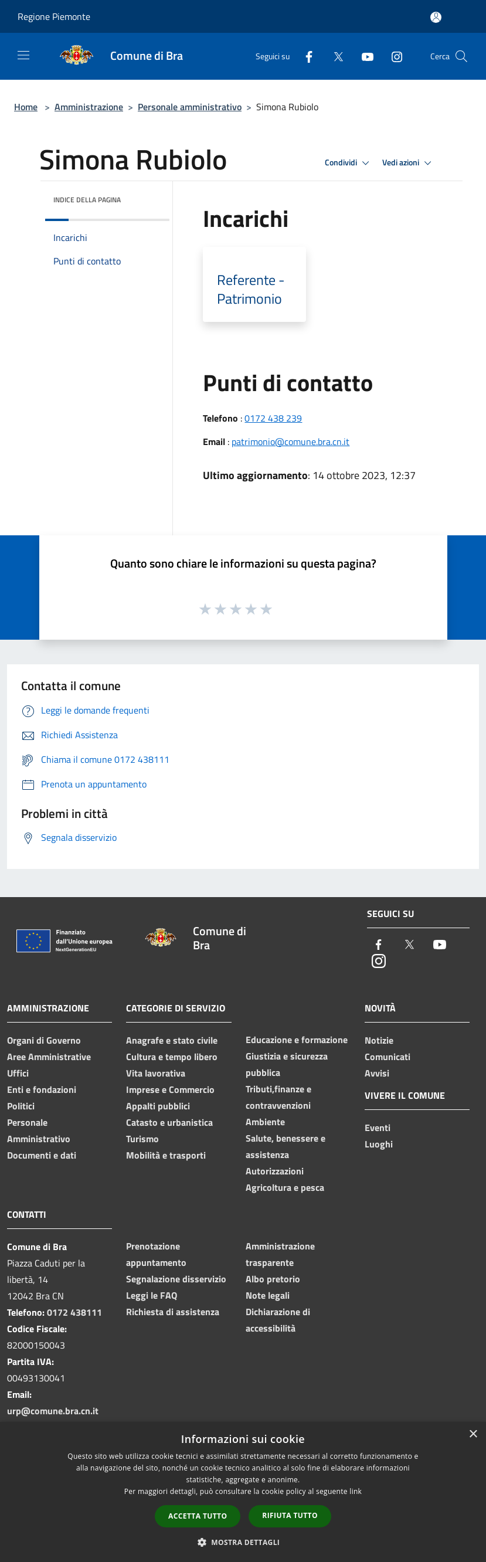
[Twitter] (333, 56)
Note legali (268, 1295)
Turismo (142, 1139)
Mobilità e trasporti (166, 1155)
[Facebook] (304, 56)
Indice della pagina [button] (87, 199)
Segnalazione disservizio (176, 1279)
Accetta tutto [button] (197, 1516)
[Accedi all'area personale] (436, 17)
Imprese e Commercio (170, 1089)
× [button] (472, 1434)
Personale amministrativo (190, 107)
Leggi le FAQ (151, 1295)
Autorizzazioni (275, 1171)
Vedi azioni (408, 163)
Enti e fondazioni (41, 1089)
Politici (21, 1106)
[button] (243, 1542)
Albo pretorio (273, 1279)
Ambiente (265, 1122)
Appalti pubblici (158, 1106)
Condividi (349, 163)
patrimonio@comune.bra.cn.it (290, 441)
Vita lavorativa (155, 1073)
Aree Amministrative (49, 1057)
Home (26, 107)
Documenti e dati (41, 1155)
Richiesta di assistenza (172, 1312)
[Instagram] (392, 56)
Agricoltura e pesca (285, 1187)
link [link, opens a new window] (355, 1491)
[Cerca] (461, 56)
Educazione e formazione (297, 1040)
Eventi (377, 1127)
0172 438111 (74, 1312)
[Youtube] (363, 56)
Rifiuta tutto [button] (290, 1515)
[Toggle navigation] (23, 55)
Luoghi (379, 1144)
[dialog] (243, 1492)
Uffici (18, 1073)
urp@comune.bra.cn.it (52, 1411)
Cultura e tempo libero (171, 1057)
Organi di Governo (44, 1040)
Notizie (379, 1040)
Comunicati (387, 1057)
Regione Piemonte (54, 16)
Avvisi (377, 1073)
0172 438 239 (273, 418)
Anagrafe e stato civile (171, 1040)
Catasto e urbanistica (169, 1122)
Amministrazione (89, 107)
